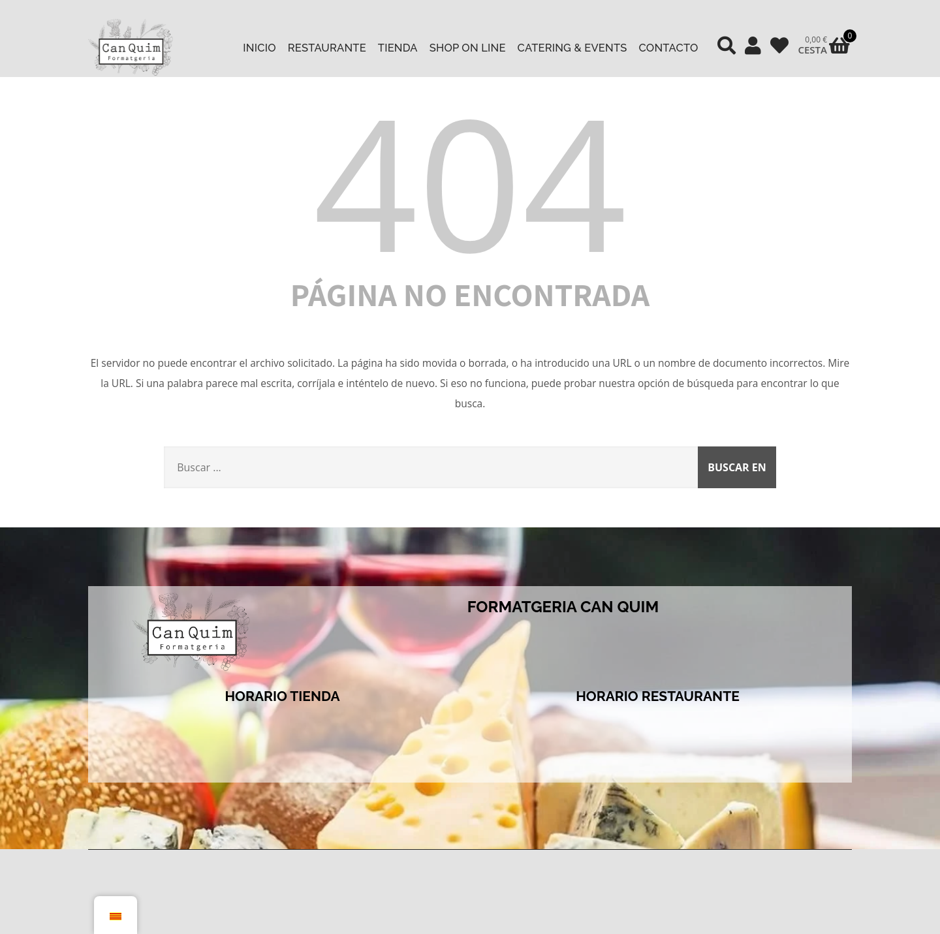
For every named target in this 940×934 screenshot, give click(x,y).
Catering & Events (572, 47)
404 (470, 181)
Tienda (398, 47)
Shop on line (468, 47)
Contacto (668, 47)
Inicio (259, 47)
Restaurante (327, 47)
